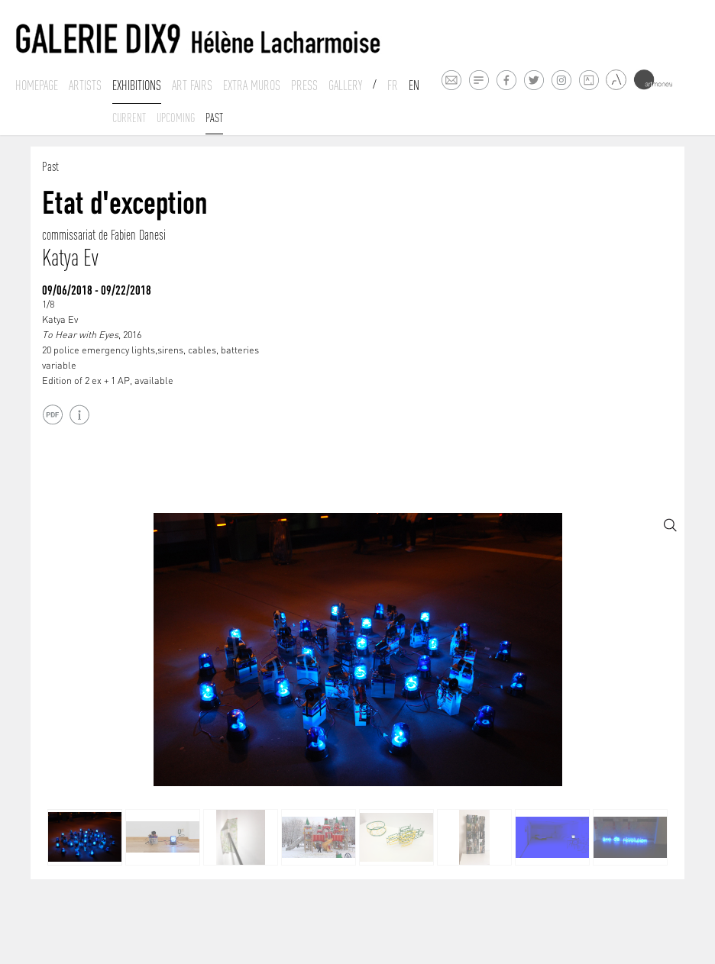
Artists (85, 85)
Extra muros (251, 85)
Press (304, 85)
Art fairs (192, 85)
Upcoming (176, 117)
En (414, 85)
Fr (392, 85)
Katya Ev (70, 257)
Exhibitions (136, 85)
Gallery (345, 85)
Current (129, 117)
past (214, 117)
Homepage (36, 85)
